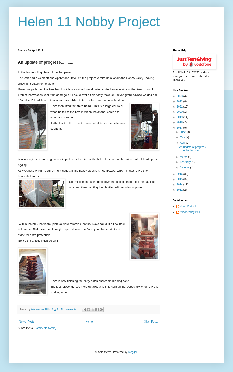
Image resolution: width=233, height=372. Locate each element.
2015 (180, 179)
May (183, 137)
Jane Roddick (188, 206)
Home (89, 321)
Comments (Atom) (45, 328)
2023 (180, 96)
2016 (180, 174)
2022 (180, 101)
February (185, 162)
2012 (180, 189)
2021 (180, 106)
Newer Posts (26, 321)
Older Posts (151, 321)
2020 (180, 111)
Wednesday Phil (190, 212)
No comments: (69, 309)
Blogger (132, 352)
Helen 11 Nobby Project (89, 21)
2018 (180, 122)
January (185, 167)
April (183, 142)
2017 (180, 127)
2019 (180, 117)
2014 (180, 184)
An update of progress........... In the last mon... (196, 149)
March (184, 157)
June (183, 132)
